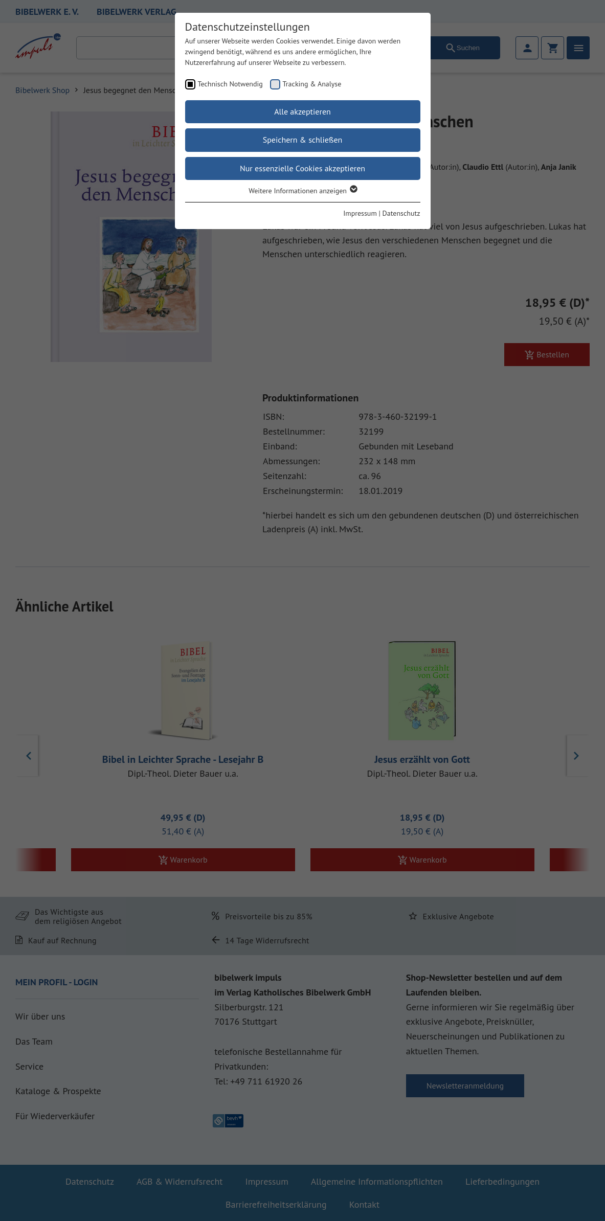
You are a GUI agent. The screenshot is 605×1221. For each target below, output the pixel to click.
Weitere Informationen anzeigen (302, 190)
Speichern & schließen (303, 139)
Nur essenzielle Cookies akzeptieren (302, 168)
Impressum (360, 213)
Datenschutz (401, 213)
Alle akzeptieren (302, 111)
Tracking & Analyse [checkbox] (312, 83)
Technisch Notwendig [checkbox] (230, 83)
